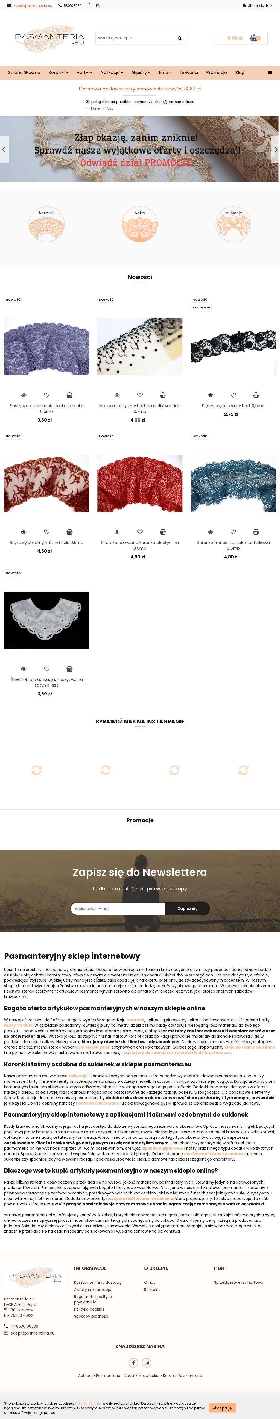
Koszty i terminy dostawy (98, 1282)
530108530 (70, 5)
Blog (239, 72)
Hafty (84, 72)
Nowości (189, 72)
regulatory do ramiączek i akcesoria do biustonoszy (176, 1052)
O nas (149, 1282)
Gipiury (141, 72)
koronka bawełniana (97, 1103)
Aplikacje (112, 72)
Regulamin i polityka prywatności (93, 1299)
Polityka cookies (89, 1309)
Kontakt (151, 1289)
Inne (165, 72)
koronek (135, 1020)
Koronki (58, 72)
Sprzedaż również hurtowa (238, 1282)
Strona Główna (24, 72)
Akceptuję (222, 1408)
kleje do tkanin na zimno (249, 1047)
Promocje (216, 72)
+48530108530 (24, 1326)
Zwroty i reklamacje (92, 1289)
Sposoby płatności (91, 1316)
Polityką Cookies (88, 1403)
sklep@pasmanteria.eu (29, 5)
